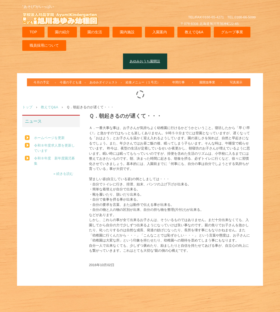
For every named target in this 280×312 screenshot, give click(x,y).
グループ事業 (232, 32)
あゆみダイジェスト (103, 82)
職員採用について (44, 45)
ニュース (33, 121)
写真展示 (236, 82)
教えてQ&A (194, 32)
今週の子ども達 (71, 82)
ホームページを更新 (49, 138)
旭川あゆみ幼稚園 (62, 21)
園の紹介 (62, 32)
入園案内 (159, 32)
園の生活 (94, 32)
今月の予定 (41, 82)
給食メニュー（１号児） (143, 82)
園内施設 (127, 32)
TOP (33, 32)
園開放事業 (207, 82)
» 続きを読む (63, 174)
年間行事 (178, 82)
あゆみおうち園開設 (145, 61)
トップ (27, 107)
